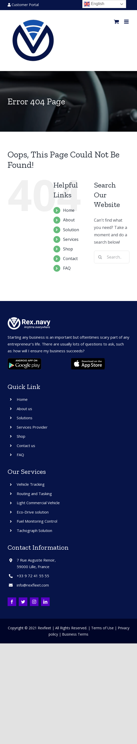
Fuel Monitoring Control (37, 521)
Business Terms (75, 634)
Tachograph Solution (34, 530)
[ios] (88, 360)
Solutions (24, 417)
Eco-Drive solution (33, 512)
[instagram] (34, 601)
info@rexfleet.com (33, 585)
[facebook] (12, 601)
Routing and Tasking (34, 493)
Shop (68, 249)
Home (68, 210)
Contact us (26, 445)
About (69, 220)
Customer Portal (23, 4)
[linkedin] (45, 601)
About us (24, 408)
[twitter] (23, 601)
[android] (25, 360)
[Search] (100, 257)
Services (71, 239)
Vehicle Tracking (31, 484)
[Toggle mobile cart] (116, 21)
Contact (70, 258)
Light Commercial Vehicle (38, 502)
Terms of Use (102, 627)
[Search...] (111, 257)
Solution (71, 229)
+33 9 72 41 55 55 (33, 575)
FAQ (67, 268)
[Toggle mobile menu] (126, 21)
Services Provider (32, 427)
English (94, 4)
